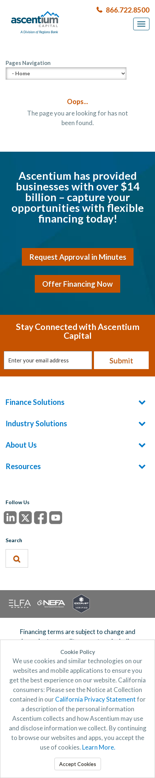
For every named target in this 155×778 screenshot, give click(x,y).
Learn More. (98, 747)
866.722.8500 (127, 10)
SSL (78, 603)
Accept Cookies (77, 764)
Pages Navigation (66, 69)
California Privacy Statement (95, 699)
